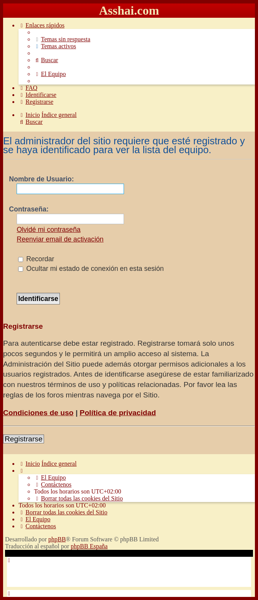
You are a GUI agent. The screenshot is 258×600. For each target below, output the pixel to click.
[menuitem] (62, 39)
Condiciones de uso (38, 413)
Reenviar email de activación (60, 239)
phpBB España (89, 546)
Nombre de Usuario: (41, 179)
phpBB (57, 539)
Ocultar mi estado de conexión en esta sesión (91, 268)
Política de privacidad (118, 413)
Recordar (36, 259)
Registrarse (23, 439)
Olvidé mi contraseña (48, 229)
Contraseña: (29, 209)
